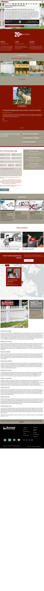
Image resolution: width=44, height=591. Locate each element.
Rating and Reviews (35, 430)
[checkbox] (1, 177)
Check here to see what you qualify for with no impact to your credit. (11, 178)
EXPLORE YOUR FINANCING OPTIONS (13, 26)
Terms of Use (34, 446)
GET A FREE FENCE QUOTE (31, 26)
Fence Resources (26, 431)
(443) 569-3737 (8, 7)
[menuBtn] (42, 2)
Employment (35, 427)
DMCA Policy (39, 446)
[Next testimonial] (23, 128)
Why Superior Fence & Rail (28, 249)
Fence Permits (18, 212)
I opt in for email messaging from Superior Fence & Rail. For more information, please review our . (11, 186)
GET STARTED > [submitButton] (4, 189)
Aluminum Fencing (36, 75)
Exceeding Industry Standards (32, 138)
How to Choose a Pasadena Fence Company (10, 249)
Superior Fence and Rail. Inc (7, 446)
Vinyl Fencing (8, 75)
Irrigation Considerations (35, 212)
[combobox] (11, 165)
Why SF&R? (35, 432)
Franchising (35, 436)
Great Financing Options (32, 142)
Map (7, 265)
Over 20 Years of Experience (32, 134)
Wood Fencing (23, 75)
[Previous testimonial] (21, 128)
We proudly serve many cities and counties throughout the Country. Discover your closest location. (22, 422)
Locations (25, 427)
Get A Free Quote (26, 435)
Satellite (2, 265)
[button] (22, 281)
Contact (24, 433)
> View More (22, 79)
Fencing (24, 429)
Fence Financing (36, 434)
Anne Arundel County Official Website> (36, 313)
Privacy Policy (13, 183)
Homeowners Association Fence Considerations (7, 212)
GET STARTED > (29, 260)
